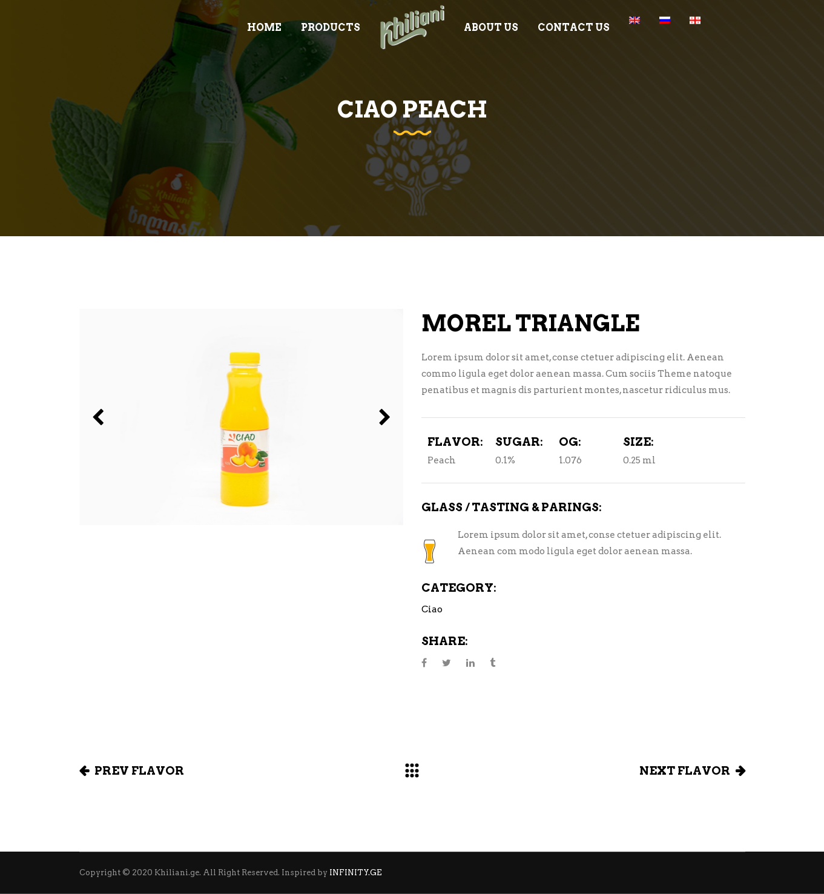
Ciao (432, 609)
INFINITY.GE (355, 872)
